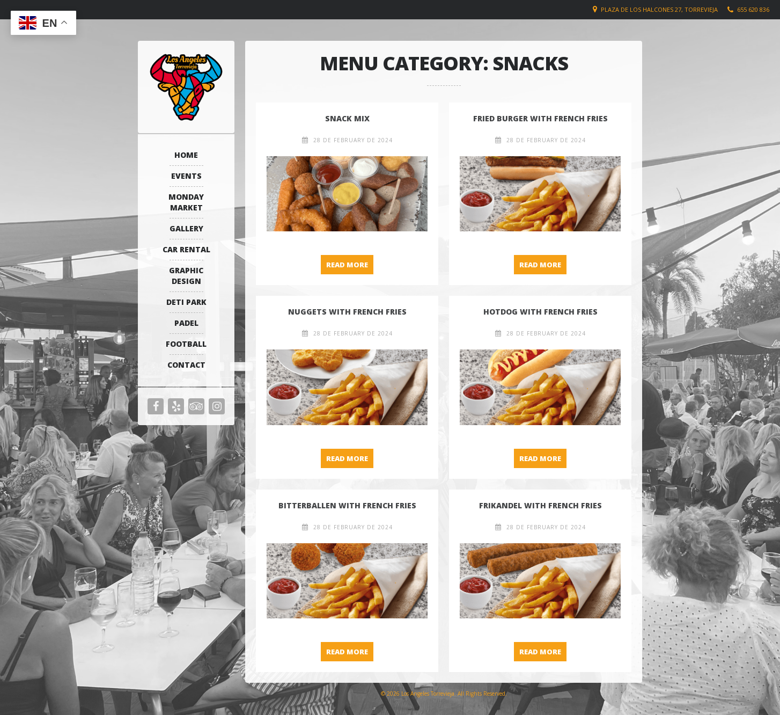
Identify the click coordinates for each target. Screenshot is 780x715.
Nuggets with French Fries (347, 312)
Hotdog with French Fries (540, 312)
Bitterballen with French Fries (347, 505)
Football (186, 344)
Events (186, 176)
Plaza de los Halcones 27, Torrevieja (659, 9)
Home (186, 155)
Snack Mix (347, 118)
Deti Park (186, 302)
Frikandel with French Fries (540, 505)
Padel (186, 323)
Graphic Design (186, 275)
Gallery (186, 228)
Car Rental (186, 249)
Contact (186, 365)
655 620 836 (753, 9)
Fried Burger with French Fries (540, 118)
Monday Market (186, 202)
